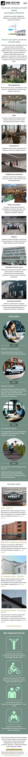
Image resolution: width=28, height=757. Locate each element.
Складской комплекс (14, 301)
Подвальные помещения (14, 174)
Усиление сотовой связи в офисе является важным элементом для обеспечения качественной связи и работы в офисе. (14, 119)
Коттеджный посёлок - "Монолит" (12, 576)
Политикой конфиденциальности (12, 755)
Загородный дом (14, 85)
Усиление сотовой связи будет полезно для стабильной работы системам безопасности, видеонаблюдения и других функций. (14, 241)
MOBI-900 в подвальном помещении (14, 542)
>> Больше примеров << (14, 626)
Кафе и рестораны (14, 205)
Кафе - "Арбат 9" (7, 508)
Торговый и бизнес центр (14, 267)
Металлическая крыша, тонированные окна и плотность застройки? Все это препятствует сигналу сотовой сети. (14, 89)
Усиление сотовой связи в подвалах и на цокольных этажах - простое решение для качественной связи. (14, 178)
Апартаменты (14, 146)
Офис (14, 115)
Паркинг (14, 237)
